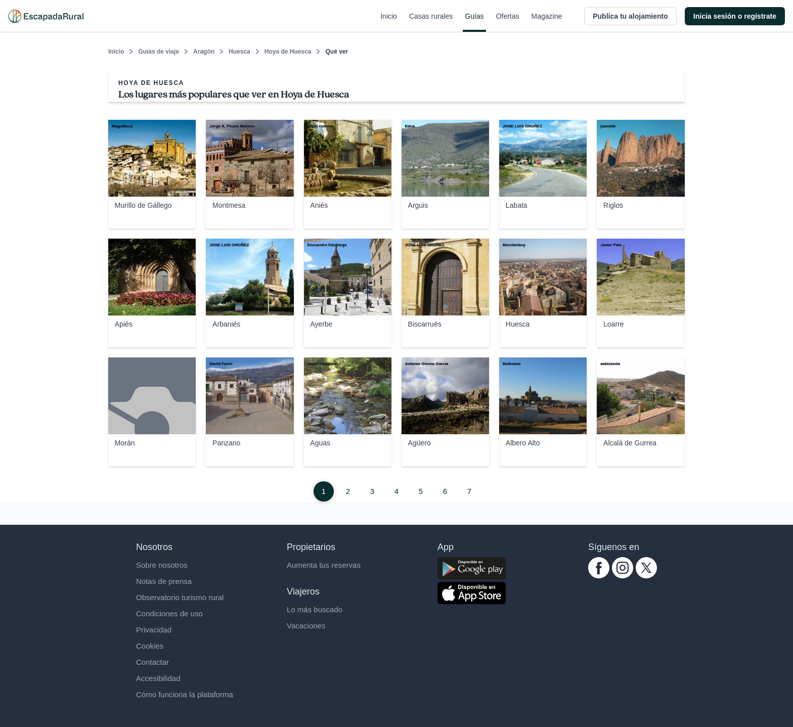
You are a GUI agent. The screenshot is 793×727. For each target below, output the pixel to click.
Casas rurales (431, 22)
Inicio (388, 22)
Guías (474, 22)
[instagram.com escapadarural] (622, 575)
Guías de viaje (158, 51)
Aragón (203, 51)
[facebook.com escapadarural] (598, 575)
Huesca (239, 51)
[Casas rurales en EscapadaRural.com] (45, 16)
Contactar (152, 662)
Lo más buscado (314, 609)
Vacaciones (306, 625)
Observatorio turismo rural (180, 597)
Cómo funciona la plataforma (184, 694)
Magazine (547, 22)
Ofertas (507, 22)
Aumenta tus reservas (324, 565)
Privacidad (153, 629)
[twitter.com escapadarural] (646, 575)
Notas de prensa (164, 581)
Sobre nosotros (162, 565)
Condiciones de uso (169, 613)
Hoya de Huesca (288, 51)
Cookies (149, 646)
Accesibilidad (158, 678)
